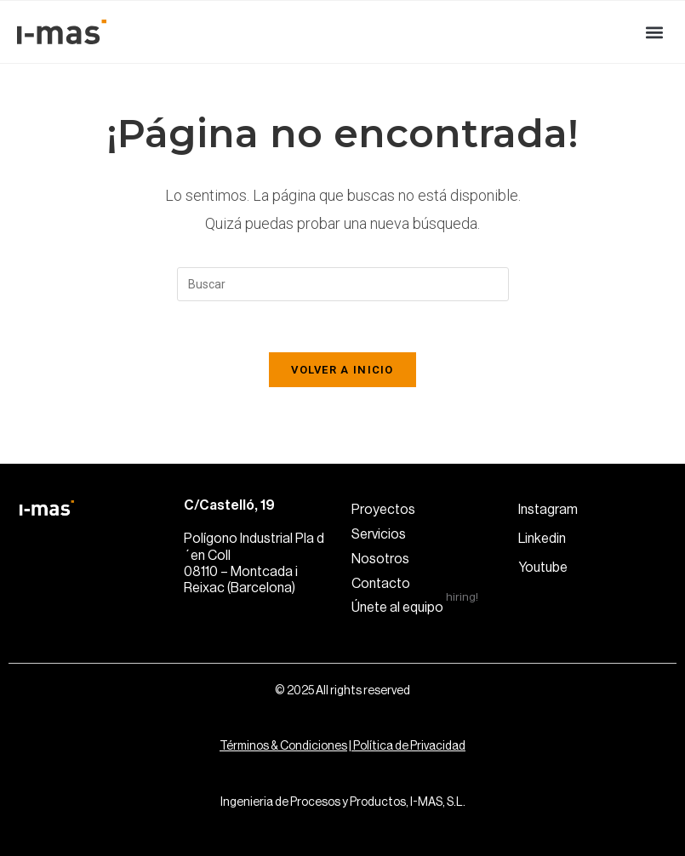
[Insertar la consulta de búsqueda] (343, 284)
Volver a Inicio (342, 369)
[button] (654, 32)
